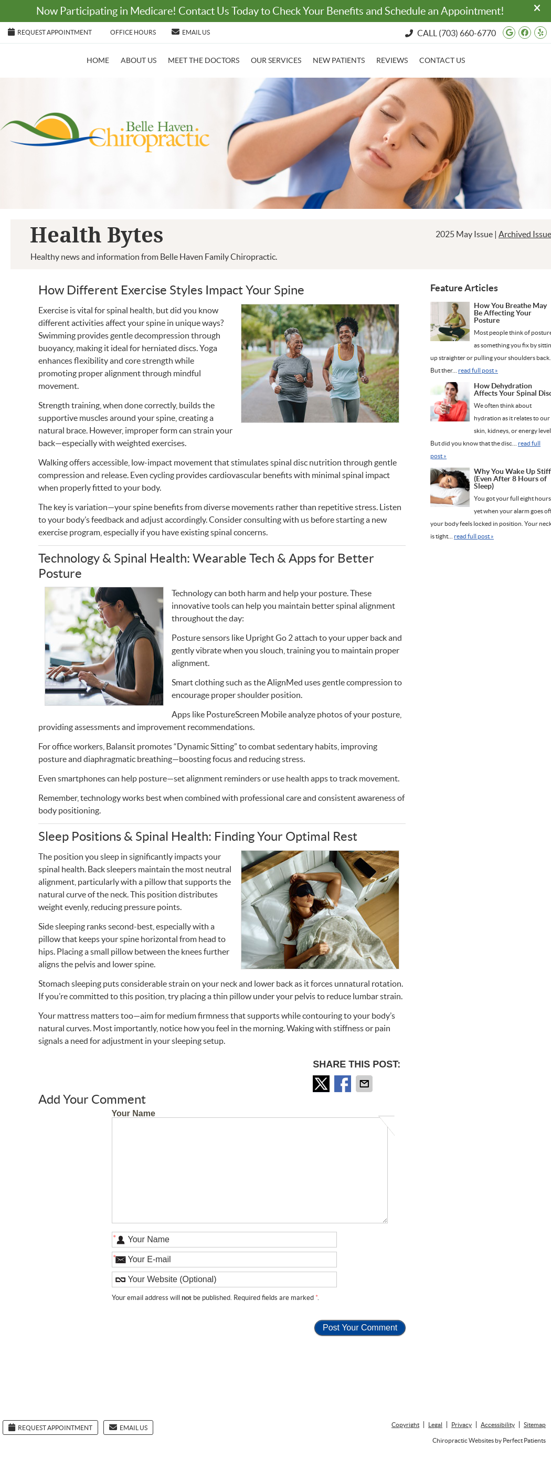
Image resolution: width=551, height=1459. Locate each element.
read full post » (478, 370)
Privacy (461, 1424)
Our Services (276, 60)
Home (98, 60)
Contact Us (442, 60)
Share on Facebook (343, 1083)
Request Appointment (50, 32)
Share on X (322, 1083)
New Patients (339, 60)
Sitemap (535, 1424)
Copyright (405, 1424)
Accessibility (498, 1424)
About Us (138, 60)
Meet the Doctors (203, 60)
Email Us (191, 32)
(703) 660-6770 (467, 33)
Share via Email (365, 1083)
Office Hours (133, 32)
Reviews (392, 60)
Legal (435, 1424)
